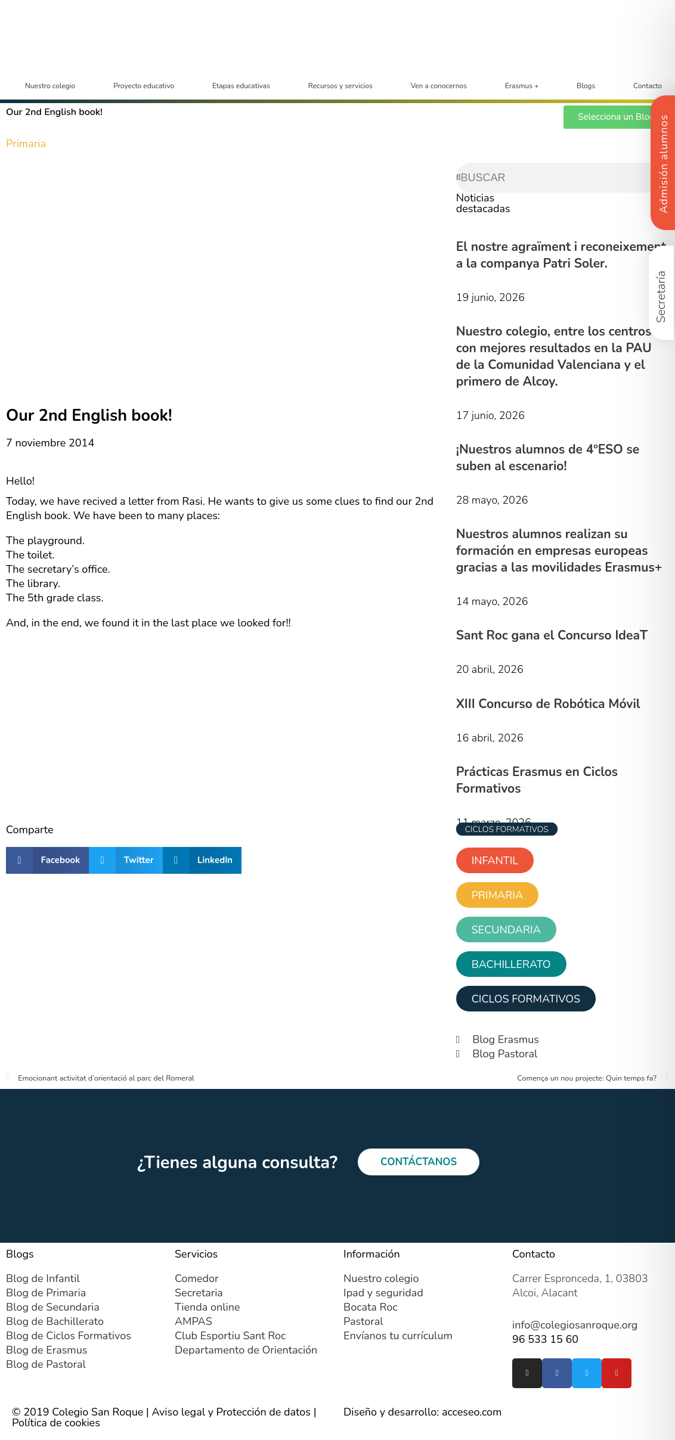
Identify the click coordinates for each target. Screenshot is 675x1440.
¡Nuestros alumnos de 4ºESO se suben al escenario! (548, 457)
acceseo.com (472, 1412)
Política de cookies (56, 1423)
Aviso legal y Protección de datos (231, 1412)
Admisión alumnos (664, 163)
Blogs (586, 86)
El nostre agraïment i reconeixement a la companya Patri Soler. (561, 255)
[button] (47, 860)
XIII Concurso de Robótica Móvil (548, 704)
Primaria (26, 143)
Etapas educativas (241, 86)
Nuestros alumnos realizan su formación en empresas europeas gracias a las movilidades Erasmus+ (559, 551)
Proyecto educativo (143, 86)
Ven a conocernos (439, 86)
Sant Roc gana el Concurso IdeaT (552, 635)
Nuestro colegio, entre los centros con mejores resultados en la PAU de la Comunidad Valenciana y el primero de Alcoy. (554, 356)
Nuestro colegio (50, 86)
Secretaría (661, 297)
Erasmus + (521, 86)
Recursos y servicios (340, 86)
